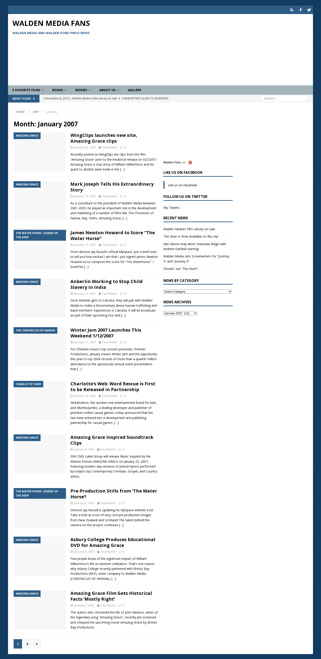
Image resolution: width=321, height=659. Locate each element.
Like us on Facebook (182, 171)
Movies (81, 89)
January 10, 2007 (85, 395)
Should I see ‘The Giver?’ (180, 268)
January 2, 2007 (84, 551)
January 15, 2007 (85, 244)
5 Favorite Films (26, 89)
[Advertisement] (210, 49)
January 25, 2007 (85, 147)
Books (57, 89)
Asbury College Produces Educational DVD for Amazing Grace (112, 542)
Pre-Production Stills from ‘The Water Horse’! (113, 493)
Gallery (134, 89)
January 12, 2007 (85, 293)
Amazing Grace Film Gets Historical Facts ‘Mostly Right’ (111, 595)
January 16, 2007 (85, 195)
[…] (122, 169)
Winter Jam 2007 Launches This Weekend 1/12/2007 (105, 332)
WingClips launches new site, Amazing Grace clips (103, 138)
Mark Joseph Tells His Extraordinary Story (112, 186)
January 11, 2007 (85, 341)
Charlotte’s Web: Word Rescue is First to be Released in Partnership (112, 386)
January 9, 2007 (84, 449)
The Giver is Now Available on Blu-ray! (190, 236)
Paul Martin (109, 147)
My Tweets (171, 207)
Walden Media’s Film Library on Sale (189, 228)
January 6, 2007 (84, 502)
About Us (107, 89)
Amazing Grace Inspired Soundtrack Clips (111, 439)
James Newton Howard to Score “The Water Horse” (112, 235)
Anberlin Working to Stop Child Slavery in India (106, 283)
